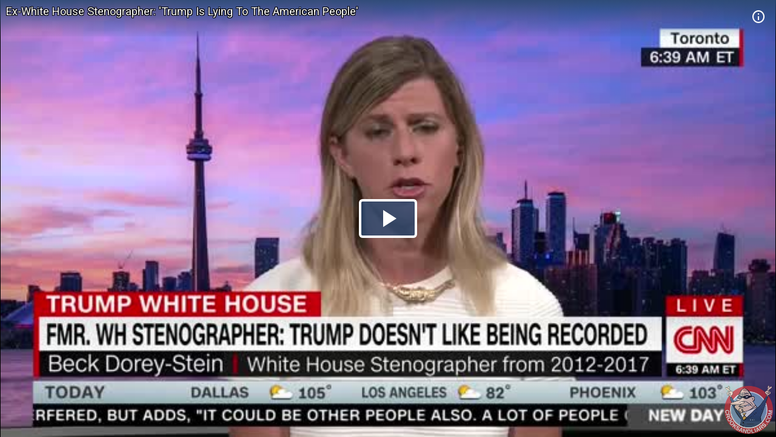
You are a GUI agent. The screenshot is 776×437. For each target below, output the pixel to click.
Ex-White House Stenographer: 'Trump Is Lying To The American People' (182, 11)
